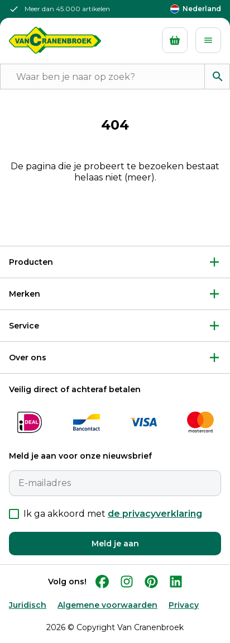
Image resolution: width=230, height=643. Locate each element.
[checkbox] (14, 514)
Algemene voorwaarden (107, 605)
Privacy (184, 605)
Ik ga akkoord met (112, 513)
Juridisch (27, 605)
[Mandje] (175, 40)
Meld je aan (115, 544)
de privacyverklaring (155, 513)
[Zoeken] (217, 76)
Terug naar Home (115, 214)
